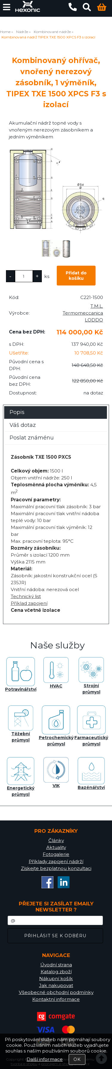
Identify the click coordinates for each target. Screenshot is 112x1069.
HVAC (56, 673)
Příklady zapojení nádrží (56, 861)
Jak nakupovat (56, 985)
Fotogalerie (56, 854)
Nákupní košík (56, 978)
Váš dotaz (23, 425)
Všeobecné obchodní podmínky (56, 992)
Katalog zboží (56, 971)
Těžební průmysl (20, 724)
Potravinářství (20, 674)
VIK (56, 772)
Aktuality (56, 847)
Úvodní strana (56, 965)
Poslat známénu (32, 437)
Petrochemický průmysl (56, 726)
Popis (17, 412)
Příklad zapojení (29, 603)
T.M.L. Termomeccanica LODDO (83, 313)
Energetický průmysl (20, 777)
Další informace (45, 1059)
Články (56, 840)
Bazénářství (91, 773)
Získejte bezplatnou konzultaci (56, 868)
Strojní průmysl (91, 676)
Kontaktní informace (56, 999)
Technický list (26, 596)
